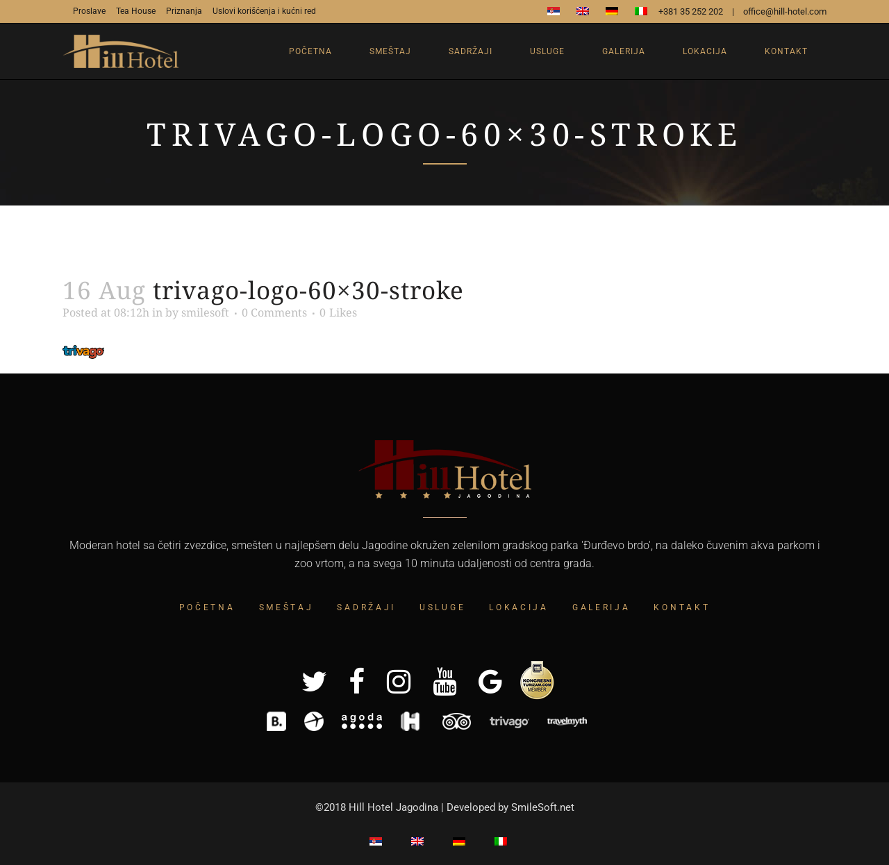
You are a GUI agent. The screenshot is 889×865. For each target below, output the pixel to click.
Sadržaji (366, 607)
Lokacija (519, 607)
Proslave (89, 11)
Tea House (136, 11)
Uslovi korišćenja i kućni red (264, 11)
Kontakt (682, 607)
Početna (207, 607)
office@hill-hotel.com (784, 11)
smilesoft (205, 312)
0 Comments (274, 312)
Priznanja (184, 11)
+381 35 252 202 (690, 11)
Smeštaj (286, 607)
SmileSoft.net (542, 807)
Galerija (601, 607)
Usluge (442, 607)
